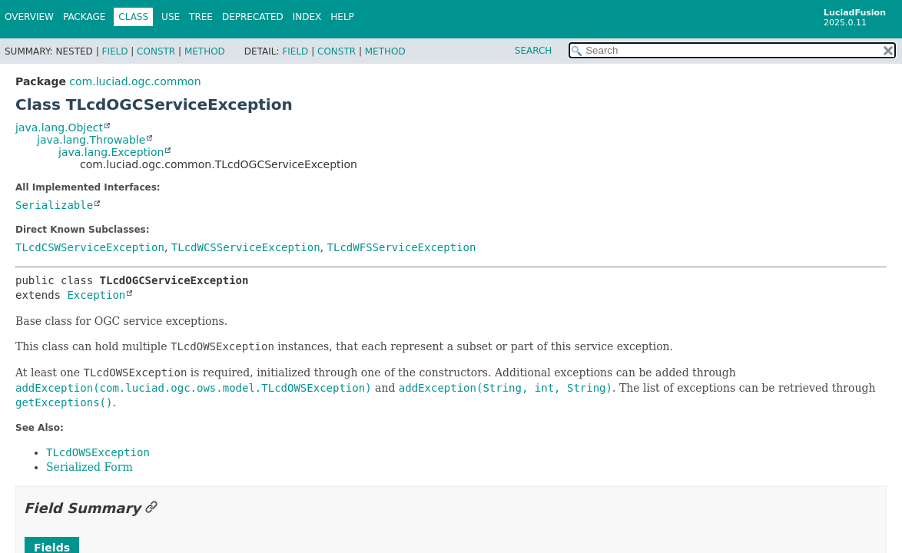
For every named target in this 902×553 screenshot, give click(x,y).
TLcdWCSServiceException (245, 247)
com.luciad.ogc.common (135, 81)
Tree (201, 17)
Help (342, 17)
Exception (96, 295)
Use (170, 17)
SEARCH (533, 50)
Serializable (54, 205)
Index (307, 17)
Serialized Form (89, 467)
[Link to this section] (151, 508)
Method (204, 51)
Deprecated (253, 17)
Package (84, 17)
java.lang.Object (59, 127)
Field (114, 51)
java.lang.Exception (111, 152)
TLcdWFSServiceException (401, 247)
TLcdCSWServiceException (89, 247)
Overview (29, 17)
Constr (156, 51)
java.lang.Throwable (91, 140)
